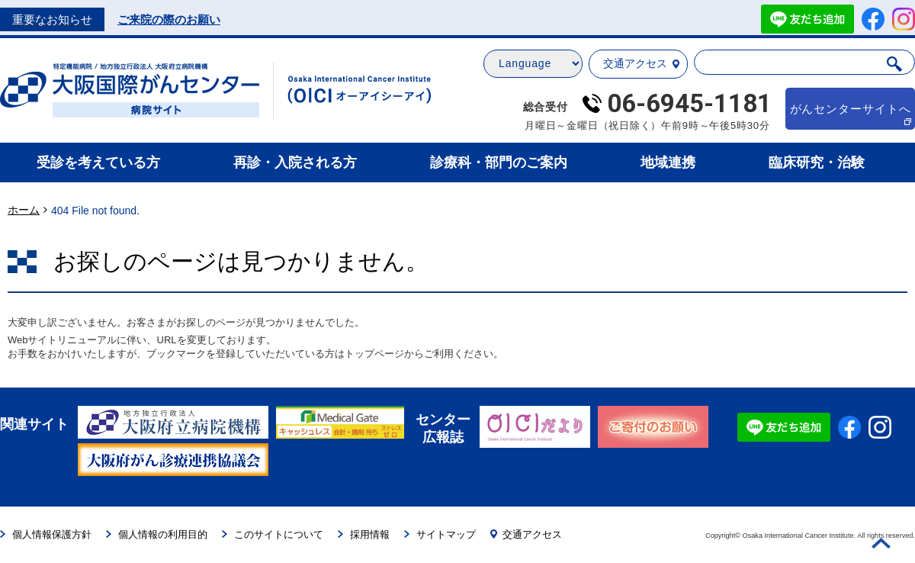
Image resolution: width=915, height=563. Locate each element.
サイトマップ (440, 534)
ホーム (24, 210)
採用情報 (364, 534)
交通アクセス (641, 63)
